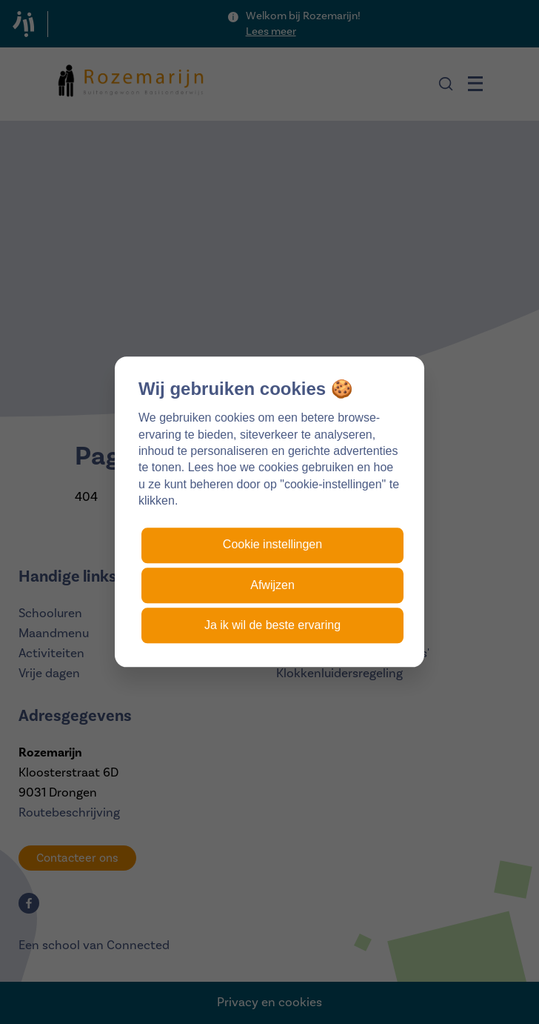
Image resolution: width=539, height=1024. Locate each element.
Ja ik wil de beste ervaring (272, 625)
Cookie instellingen (272, 545)
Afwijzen (272, 585)
